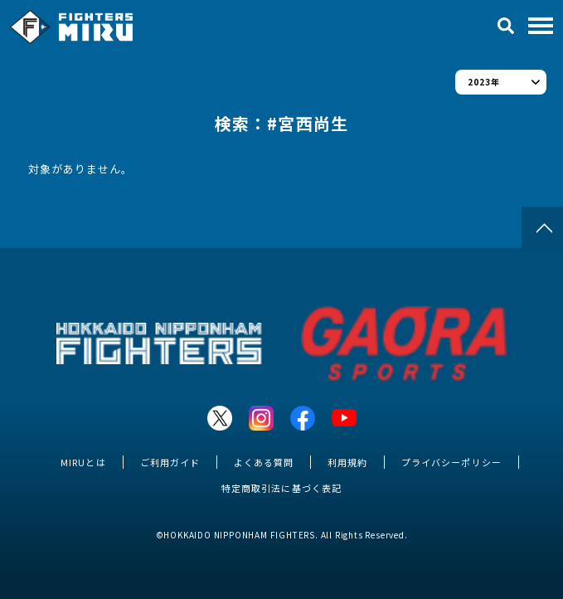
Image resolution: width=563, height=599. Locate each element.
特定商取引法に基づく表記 (281, 487)
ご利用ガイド (170, 462)
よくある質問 (264, 462)
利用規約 (347, 462)
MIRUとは (83, 462)
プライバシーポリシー (451, 462)
